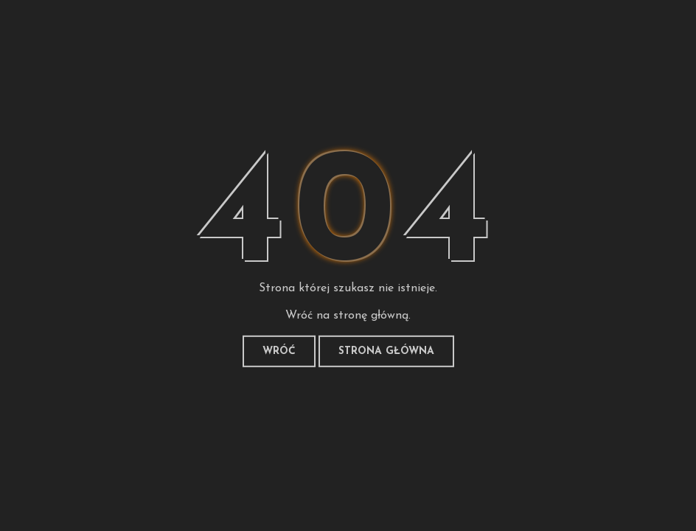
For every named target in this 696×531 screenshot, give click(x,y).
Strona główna (386, 351)
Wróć (279, 351)
